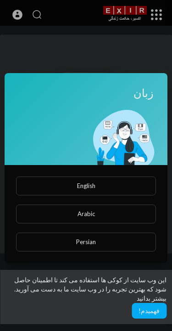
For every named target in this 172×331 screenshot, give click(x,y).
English (86, 185)
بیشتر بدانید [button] (151, 298)
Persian (86, 241)
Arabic (86, 213)
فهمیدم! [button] (149, 310)
